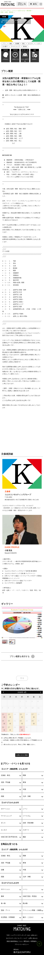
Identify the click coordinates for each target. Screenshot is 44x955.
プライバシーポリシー (22, 944)
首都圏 (17, 43)
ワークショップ (15, 46)
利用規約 (33, 941)
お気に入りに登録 (22, 755)
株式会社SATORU (22, 951)
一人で (38, 43)
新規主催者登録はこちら (14, 941)
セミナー (30, 43)
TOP (7, 935)
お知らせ (33, 935)
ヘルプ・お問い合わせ (30, 938)
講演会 (25, 46)
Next (40, 623)
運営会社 (26, 941)
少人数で (5, 46)
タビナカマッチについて (13, 938)
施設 (11, 43)
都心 (23, 43)
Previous (4, 623)
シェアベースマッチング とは (20, 935)
